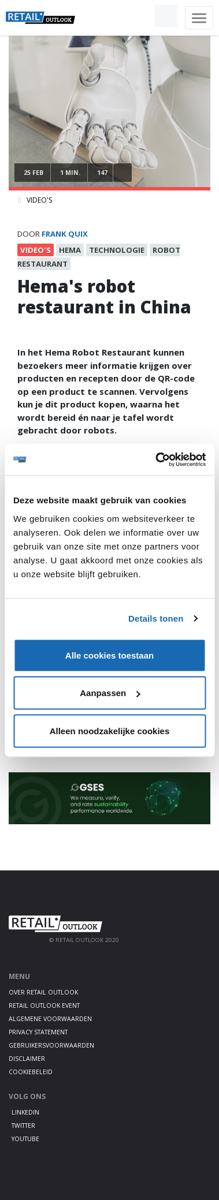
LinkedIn (25, 1112)
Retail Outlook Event (44, 1005)
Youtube (25, 1139)
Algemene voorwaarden (50, 1019)
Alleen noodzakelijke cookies (110, 730)
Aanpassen (110, 693)
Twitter (23, 1126)
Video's (39, 200)
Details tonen (155, 618)
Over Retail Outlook (43, 992)
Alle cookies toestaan (109, 655)
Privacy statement (38, 1032)
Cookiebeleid (31, 1072)
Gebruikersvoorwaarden (51, 1045)
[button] (139, 16)
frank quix (65, 234)
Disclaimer (27, 1059)
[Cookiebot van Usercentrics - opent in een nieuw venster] (156, 459)
